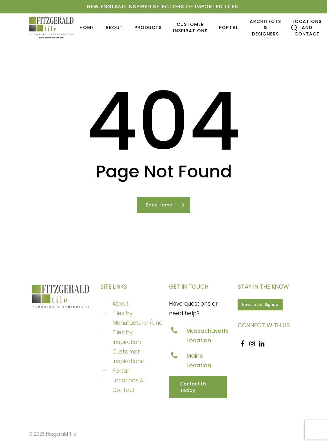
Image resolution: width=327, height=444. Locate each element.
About (120, 304)
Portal (120, 371)
